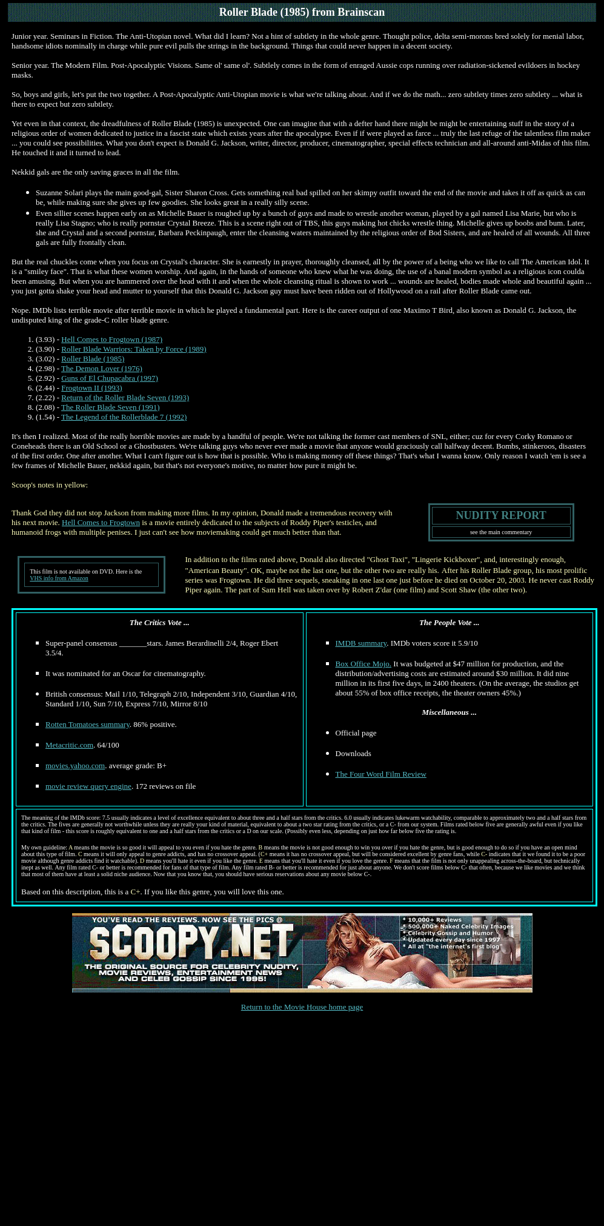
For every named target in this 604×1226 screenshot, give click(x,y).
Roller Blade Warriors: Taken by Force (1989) (133, 348)
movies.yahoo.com (75, 765)
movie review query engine (88, 786)
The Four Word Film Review (381, 774)
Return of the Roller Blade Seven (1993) (125, 397)
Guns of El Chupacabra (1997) (109, 378)
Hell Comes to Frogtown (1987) (111, 339)
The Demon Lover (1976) (101, 368)
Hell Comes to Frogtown (101, 522)
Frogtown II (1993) (91, 387)
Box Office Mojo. (364, 663)
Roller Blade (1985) (92, 358)
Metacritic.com (69, 744)
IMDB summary (361, 643)
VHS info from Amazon (59, 578)
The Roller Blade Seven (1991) (110, 407)
